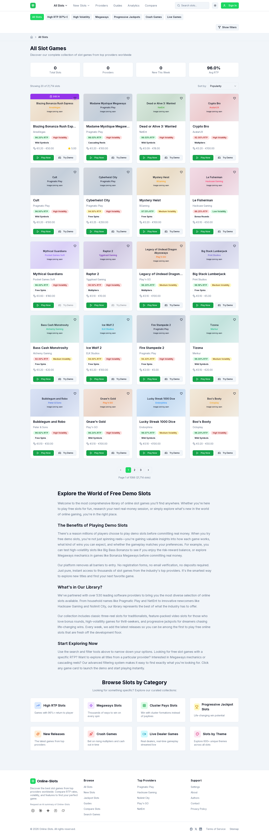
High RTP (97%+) (57, 16)
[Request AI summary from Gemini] (48, 810)
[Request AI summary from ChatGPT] (33, 810)
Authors (195, 797)
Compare (151, 5)
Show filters (227, 27)
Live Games (174, 16)
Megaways (102, 16)
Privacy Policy (199, 808)
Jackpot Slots (91, 797)
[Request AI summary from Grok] (63, 810)
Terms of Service (216, 828)
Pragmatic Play (145, 786)
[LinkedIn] (200, 829)
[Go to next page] (148, 470)
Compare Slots (92, 808)
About (194, 792)
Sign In (230, 5)
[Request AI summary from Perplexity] (55, 810)
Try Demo (65, 157)
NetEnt (141, 808)
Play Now (43, 157)
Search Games (92, 814)
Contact (195, 803)
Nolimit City (143, 797)
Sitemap (234, 828)
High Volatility (81, 16)
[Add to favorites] (75, 98)
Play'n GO (143, 803)
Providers (101, 5)
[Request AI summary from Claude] (40, 810)
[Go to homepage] (31, 37)
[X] (196, 829)
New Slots (81, 5)
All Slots (61, 5)
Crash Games (154, 16)
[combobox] (223, 86)
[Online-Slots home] (33, 5)
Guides (117, 5)
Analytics (133, 5)
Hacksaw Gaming (147, 792)
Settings (195, 786)
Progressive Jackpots (127, 16)
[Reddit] (191, 829)
